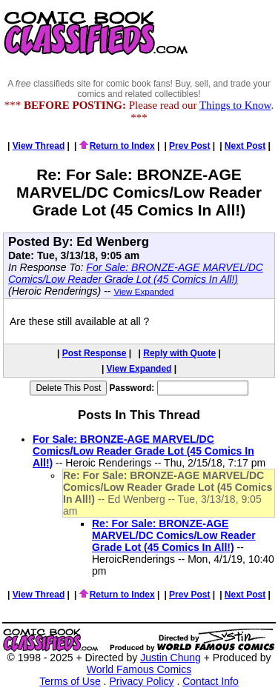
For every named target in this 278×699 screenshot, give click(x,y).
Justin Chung (170, 657)
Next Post (245, 146)
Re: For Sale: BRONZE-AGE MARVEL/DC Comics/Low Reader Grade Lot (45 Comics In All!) (174, 535)
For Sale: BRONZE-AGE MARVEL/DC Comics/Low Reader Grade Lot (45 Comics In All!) (135, 273)
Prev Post (189, 146)
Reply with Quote (179, 353)
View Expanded (143, 291)
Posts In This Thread (139, 415)
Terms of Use (69, 681)
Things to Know (235, 105)
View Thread (38, 146)
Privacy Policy (141, 681)
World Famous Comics (139, 669)
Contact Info (210, 681)
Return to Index (117, 146)
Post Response (94, 353)
